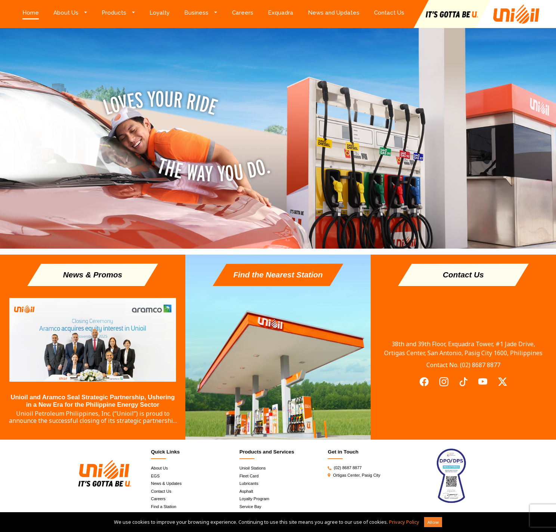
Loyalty (159, 12)
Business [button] (196, 12)
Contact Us (389, 12)
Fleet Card (249, 476)
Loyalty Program (254, 498)
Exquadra (280, 12)
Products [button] (114, 12)
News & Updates (166, 483)
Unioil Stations (253, 468)
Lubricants (249, 483)
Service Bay (251, 506)
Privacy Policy (404, 522)
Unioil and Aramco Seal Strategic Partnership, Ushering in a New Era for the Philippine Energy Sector (92, 401)
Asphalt (246, 491)
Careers (242, 12)
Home (34, 12)
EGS (155, 476)
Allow (433, 522)
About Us (159, 468)
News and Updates (333, 12)
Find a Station (163, 506)
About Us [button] (65, 12)
